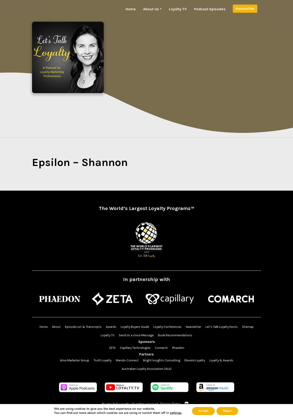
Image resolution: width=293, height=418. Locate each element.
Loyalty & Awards (226, 361)
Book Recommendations (185, 335)
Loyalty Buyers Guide (142, 327)
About (58, 327)
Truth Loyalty (99, 361)
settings (174, 413)
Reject (227, 411)
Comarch (162, 348)
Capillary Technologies (134, 348)
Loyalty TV (178, 9)
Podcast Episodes (209, 9)
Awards (116, 327)
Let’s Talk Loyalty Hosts (234, 327)
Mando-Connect (126, 361)
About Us (151, 9)
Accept (203, 411)
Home (131, 9)
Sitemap (96, 335)
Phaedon (180, 348)
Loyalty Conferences (177, 327)
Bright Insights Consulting (162, 361)
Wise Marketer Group (69, 361)
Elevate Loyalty (197, 361)
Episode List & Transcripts (87, 327)
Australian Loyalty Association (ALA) (146, 369)
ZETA (109, 348)
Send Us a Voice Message (144, 335)
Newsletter (245, 8)
